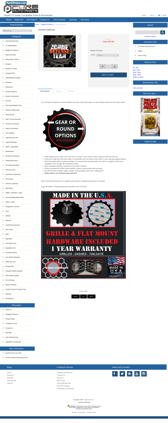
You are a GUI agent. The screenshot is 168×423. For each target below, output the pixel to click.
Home (144, 15)
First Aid (7, 101)
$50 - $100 (136, 70)
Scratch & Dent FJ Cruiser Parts (14, 289)
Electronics (8, 87)
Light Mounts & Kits (10, 137)
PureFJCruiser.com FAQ (12, 353)
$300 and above (138, 77)
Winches (7, 220)
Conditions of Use (10, 323)
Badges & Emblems (47, 24)
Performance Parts (10, 160)
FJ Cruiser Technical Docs (145, 46)
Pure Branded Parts (10, 41)
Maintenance (8, 151)
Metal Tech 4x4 (9, 262)
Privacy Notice (9, 319)
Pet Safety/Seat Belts (11, 165)
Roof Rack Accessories (12, 174)
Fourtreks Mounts (10, 252)
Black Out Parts (9, 55)
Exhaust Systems (10, 91)
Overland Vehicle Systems (13, 271)
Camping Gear (9, 73)
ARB (6, 234)
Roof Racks (8, 179)
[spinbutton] (108, 66)
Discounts (85, 20)
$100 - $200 (137, 72)
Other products (138, 88)
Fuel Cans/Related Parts (12, 105)
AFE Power (8, 229)
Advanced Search (150, 36)
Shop (8, 20)
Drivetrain (7, 82)
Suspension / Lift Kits (11, 206)
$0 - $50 (135, 67)
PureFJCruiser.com (89, 399)
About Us (18, 20)
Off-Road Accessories (11, 156)
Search (150, 25)
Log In (152, 15)
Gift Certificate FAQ (10, 337)
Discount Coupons (63, 386)
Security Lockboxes (10, 183)
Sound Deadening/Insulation (13, 197)
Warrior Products (9, 285)
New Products (59, 20)
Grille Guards (8, 114)
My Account (61, 380)
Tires (6, 211)
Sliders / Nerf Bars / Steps (12, 193)
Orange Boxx (8, 266)
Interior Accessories (10, 128)
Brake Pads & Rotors (11, 59)
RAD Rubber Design (11, 275)
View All (10, 383)
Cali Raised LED (9, 243)
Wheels (6, 216)
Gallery (138, 51)
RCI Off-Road (8, 280)
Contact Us (44, 20)
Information (31, 20)
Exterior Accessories (11, 96)
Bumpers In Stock (10, 68)
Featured (10, 375)
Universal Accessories (11, 225)
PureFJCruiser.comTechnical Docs (15, 357)
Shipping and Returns (64, 372)
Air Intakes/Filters (10, 45)
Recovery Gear (9, 170)
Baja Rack (7, 239)
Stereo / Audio (9, 202)
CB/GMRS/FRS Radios (12, 78)
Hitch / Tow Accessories (12, 119)
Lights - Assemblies (10, 147)
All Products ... (9, 298)
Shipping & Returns (10, 314)
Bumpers (7, 64)
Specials (73, 20)
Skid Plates (8, 188)
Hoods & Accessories (11, 124)
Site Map (7, 332)
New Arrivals (11, 380)
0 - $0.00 (162, 15)
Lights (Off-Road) (10, 142)
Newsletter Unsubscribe (12, 342)
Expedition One (9, 248)
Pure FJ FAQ (140, 55)
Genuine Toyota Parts (11, 110)
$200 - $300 (137, 75)
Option (93, 55)
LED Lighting (8, 133)
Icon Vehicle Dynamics (11, 257)
